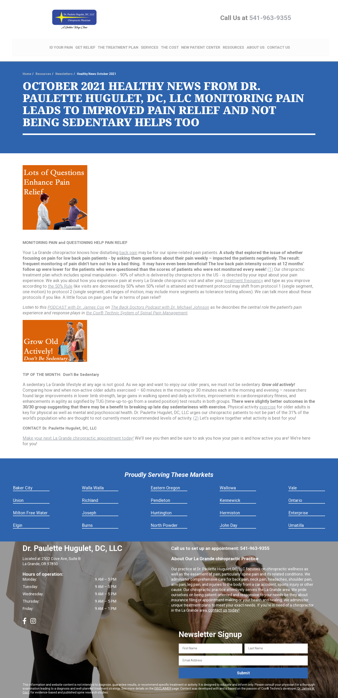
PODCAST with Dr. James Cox (76, 300)
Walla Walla (93, 480)
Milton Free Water (30, 505)
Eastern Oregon (165, 480)
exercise (267, 399)
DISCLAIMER (162, 681)
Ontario (295, 493)
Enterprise (298, 505)
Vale (292, 480)
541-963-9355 (270, 18)
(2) (196, 411)
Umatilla (296, 518)
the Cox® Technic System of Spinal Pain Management (136, 305)
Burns (87, 518)
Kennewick (230, 493)
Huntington (161, 505)
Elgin (17, 518)
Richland (90, 493)
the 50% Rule (60, 279)
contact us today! (223, 603)
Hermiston (230, 505)
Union (18, 493)
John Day (228, 518)
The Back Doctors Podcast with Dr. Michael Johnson (160, 300)
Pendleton (160, 493)
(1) (270, 262)
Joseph (89, 505)
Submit (243, 666)
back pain (128, 245)
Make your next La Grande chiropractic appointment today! (78, 431)
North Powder (164, 518)
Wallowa (228, 480)
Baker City (22, 480)
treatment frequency (243, 273)
